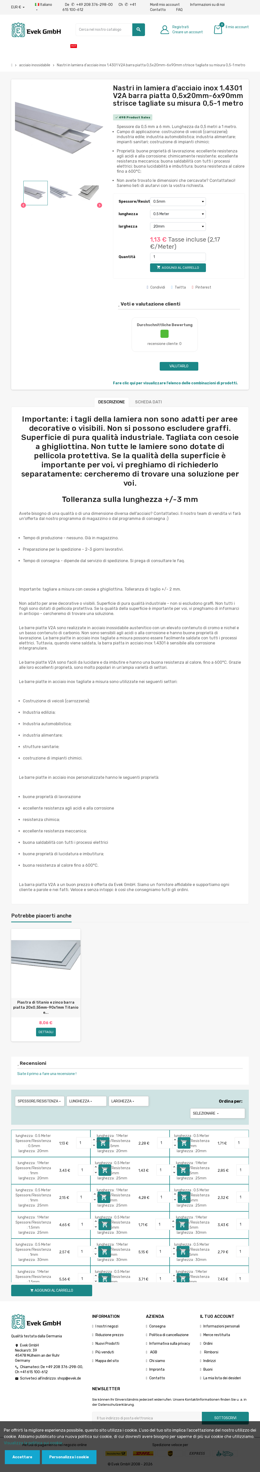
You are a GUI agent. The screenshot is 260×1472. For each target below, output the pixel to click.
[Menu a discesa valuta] (18, 7)
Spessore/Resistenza (133, 201)
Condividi (156, 287)
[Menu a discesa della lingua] (43, 7)
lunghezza (128, 214)
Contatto (158, 10)
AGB (153, 1352)
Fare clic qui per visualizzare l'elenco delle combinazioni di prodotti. (175, 383)
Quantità (127, 257)
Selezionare (206, 1113)
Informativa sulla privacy (169, 1343)
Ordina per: (230, 1101)
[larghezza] (178, 226)
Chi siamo (157, 1361)
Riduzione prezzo (109, 1335)
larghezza (128, 226)
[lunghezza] (178, 214)
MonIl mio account (165, 5)
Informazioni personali (221, 1326)
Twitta (178, 287)
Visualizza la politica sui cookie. (33, 1443)
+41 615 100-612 (34, 1372)
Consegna (157, 1326)
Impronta (157, 1369)
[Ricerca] (110, 29)
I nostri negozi (106, 1326)
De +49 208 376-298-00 (89, 5)
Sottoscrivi (225, 1418)
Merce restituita (216, 1335)
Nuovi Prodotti (107, 1343)
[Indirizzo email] (147, 1418)
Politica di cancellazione (169, 1335)
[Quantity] (84, 1142)
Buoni (208, 1369)
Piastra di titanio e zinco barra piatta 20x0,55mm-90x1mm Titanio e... (46, 1007)
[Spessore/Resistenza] (178, 201)
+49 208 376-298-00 (64, 1367)
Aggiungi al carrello (51, 1290)
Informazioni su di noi (207, 5)
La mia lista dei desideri (222, 1378)
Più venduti (104, 1352)
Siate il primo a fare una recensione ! (46, 1074)
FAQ (179, 10)
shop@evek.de (69, 1378)
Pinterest (201, 287)
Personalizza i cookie (69, 1457)
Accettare (22, 1457)
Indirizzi (209, 1361)
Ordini (208, 1343)
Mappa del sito (107, 1361)
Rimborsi (210, 1352)
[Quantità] (178, 257)
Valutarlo (178, 366)
